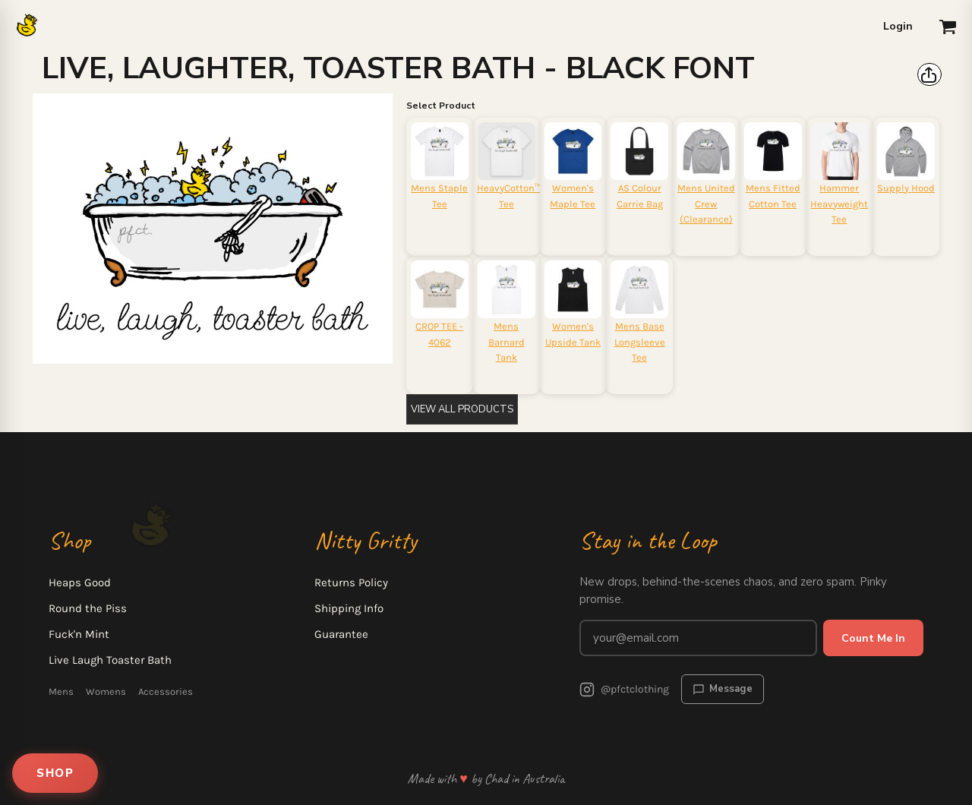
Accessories (165, 691)
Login (898, 26)
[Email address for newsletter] (698, 638)
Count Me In (873, 638)
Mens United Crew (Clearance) (706, 204)
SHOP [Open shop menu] (55, 773)
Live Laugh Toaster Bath (110, 660)
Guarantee (341, 634)
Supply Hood (906, 188)
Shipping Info (348, 608)
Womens (106, 691)
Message (723, 689)
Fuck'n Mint (79, 634)
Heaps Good (80, 582)
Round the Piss (88, 608)
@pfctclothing (624, 689)
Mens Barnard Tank (506, 342)
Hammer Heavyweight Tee (839, 204)
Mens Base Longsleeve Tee (639, 342)
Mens (61, 691)
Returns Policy (351, 582)
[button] (947, 26)
